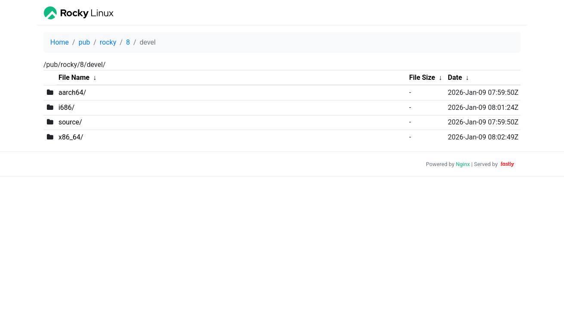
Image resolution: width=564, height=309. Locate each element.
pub (84, 42)
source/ (70, 122)
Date (455, 77)
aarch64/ (72, 92)
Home (59, 42)
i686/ (66, 107)
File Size (422, 77)
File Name (73, 77)
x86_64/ (70, 137)
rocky (108, 42)
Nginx (463, 164)
